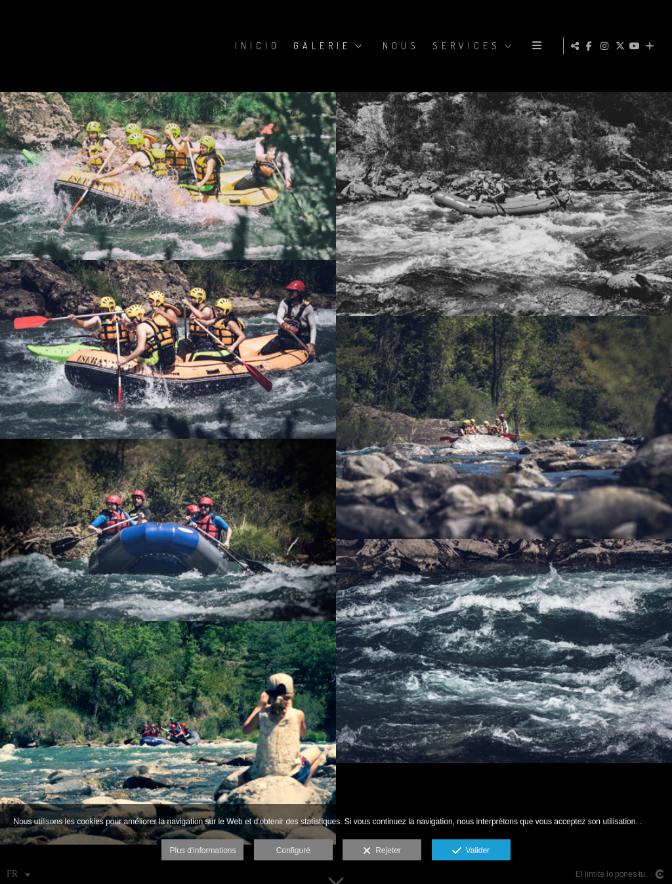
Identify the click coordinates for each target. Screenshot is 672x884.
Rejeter (381, 851)
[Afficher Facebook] (591, 46)
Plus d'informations (202, 850)
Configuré (293, 850)
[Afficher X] (621, 46)
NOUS (498, 45)
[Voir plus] (651, 46)
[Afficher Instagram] (606, 46)
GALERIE (420, 45)
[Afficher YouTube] (636, 46)
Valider (471, 851)
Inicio (355, 45)
